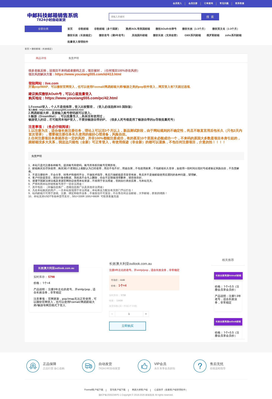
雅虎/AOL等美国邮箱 (138, 28)
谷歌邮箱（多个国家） (107, 28)
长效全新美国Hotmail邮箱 (228, 275)
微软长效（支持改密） (166, 35)
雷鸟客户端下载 (118, 389)
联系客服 (239, 3)
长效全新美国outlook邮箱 (228, 321)
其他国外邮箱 (139, 35)
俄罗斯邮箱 (212, 35)
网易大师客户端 (140, 389)
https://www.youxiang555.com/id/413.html (88, 74)
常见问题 (224, 3)
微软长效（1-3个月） (194, 28)
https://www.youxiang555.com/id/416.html (62, 110)
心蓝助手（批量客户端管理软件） (171, 389)
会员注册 (192, 3)
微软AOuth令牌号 (166, 28)
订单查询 (208, 3)
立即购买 (127, 325)
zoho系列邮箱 (233, 35)
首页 (70, 28)
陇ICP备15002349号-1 (110, 395)
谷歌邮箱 (83, 28)
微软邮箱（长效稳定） (43, 49)
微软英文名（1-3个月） (225, 28)
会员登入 (177, 3)
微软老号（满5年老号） (112, 35)
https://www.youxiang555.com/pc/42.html (81, 98)
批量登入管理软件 (77, 41)
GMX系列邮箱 (193, 35)
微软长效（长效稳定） (80, 35)
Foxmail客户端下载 (93, 389)
